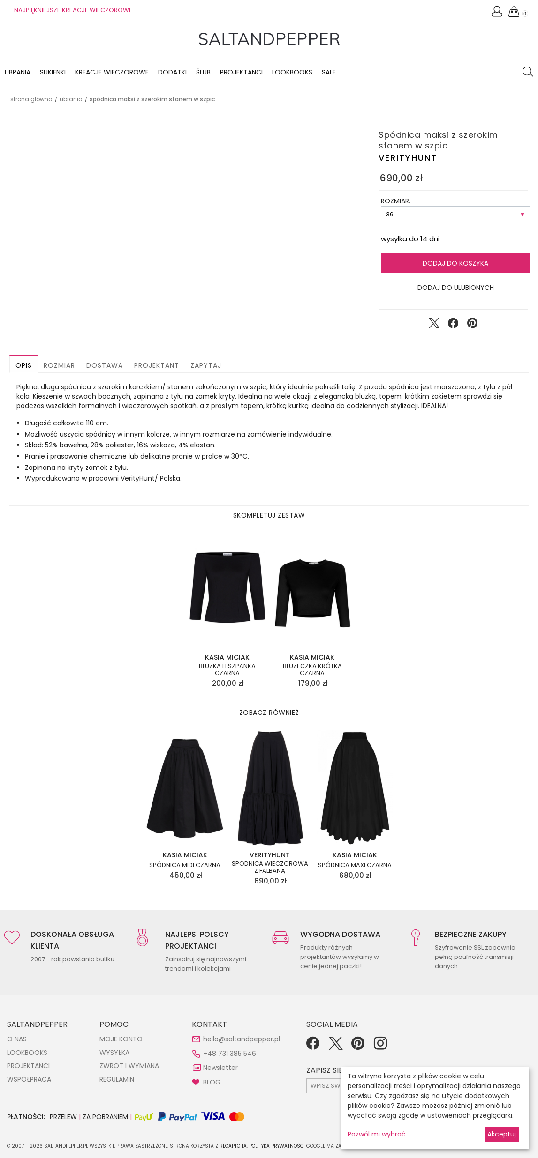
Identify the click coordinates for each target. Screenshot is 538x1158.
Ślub (203, 72)
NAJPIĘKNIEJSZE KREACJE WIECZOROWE (73, 10)
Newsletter (220, 1068)
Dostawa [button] (104, 366)
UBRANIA (71, 100)
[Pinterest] (357, 1047)
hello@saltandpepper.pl (241, 1039)
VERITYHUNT (408, 158)
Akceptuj (501, 1134)
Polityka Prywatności (277, 1146)
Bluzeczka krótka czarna (312, 670)
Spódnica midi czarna (184, 865)
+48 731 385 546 (229, 1054)
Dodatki (172, 72)
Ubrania (17, 72)
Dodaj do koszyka (455, 263)
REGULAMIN (116, 1079)
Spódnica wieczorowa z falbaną (270, 868)
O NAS (17, 1039)
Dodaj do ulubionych (455, 288)
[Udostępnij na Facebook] (453, 325)
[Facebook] (312, 1047)
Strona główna (31, 100)
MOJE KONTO (121, 1039)
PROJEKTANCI (28, 1066)
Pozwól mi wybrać (377, 1134)
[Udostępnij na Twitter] (434, 325)
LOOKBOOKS (292, 72)
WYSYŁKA (114, 1053)
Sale (329, 72)
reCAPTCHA (233, 1146)
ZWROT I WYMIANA (129, 1066)
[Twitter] (335, 1047)
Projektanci (241, 72)
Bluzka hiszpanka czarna (227, 670)
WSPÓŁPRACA (29, 1079)
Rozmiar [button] (59, 366)
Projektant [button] (156, 366)
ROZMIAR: (395, 201)
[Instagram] (380, 1047)
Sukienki (53, 72)
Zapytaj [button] (205, 366)
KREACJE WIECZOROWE (112, 72)
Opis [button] (23, 366)
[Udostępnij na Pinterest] (472, 325)
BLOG (211, 1082)
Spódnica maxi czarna (355, 865)
